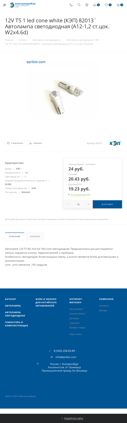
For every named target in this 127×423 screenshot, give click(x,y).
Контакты (104, 305)
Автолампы (13, 305)
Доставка (74, 318)
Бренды (103, 310)
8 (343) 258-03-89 (64, 351)
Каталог (10, 299)
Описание (14, 236)
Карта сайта (75, 334)
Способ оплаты (77, 313)
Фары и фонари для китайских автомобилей (46, 302)
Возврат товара (77, 327)
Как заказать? (76, 308)
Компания (106, 299)
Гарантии (74, 322)
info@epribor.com (66, 357)
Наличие (35, 236)
